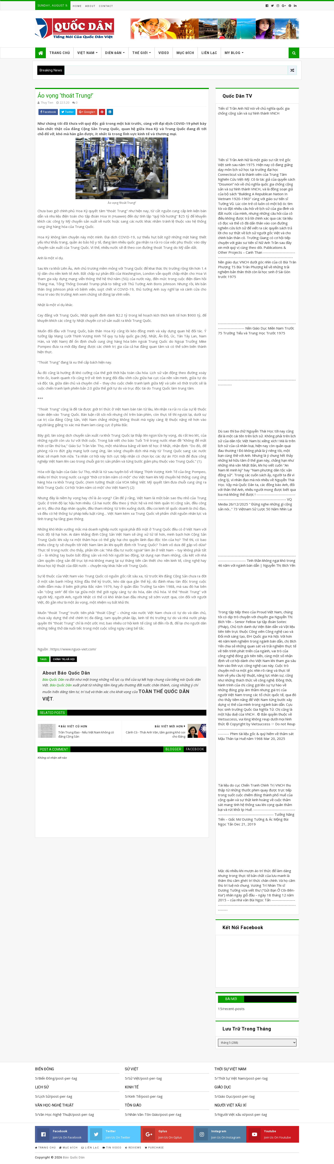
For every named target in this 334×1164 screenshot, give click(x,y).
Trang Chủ (59, 53)
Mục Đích (185, 53)
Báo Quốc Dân (53, 679)
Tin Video (112, 1147)
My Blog (232, 53)
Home (77, 6)
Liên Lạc (209, 53)
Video (163, 53)
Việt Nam (86, 53)
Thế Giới (140, 53)
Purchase (154, 1147)
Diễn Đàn (113, 53)
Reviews (133, 1147)
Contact (106, 6)
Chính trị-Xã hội (64, 659)
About (90, 6)
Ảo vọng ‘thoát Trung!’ (65, 95)
